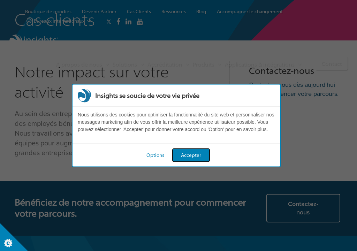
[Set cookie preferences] (14, 237)
